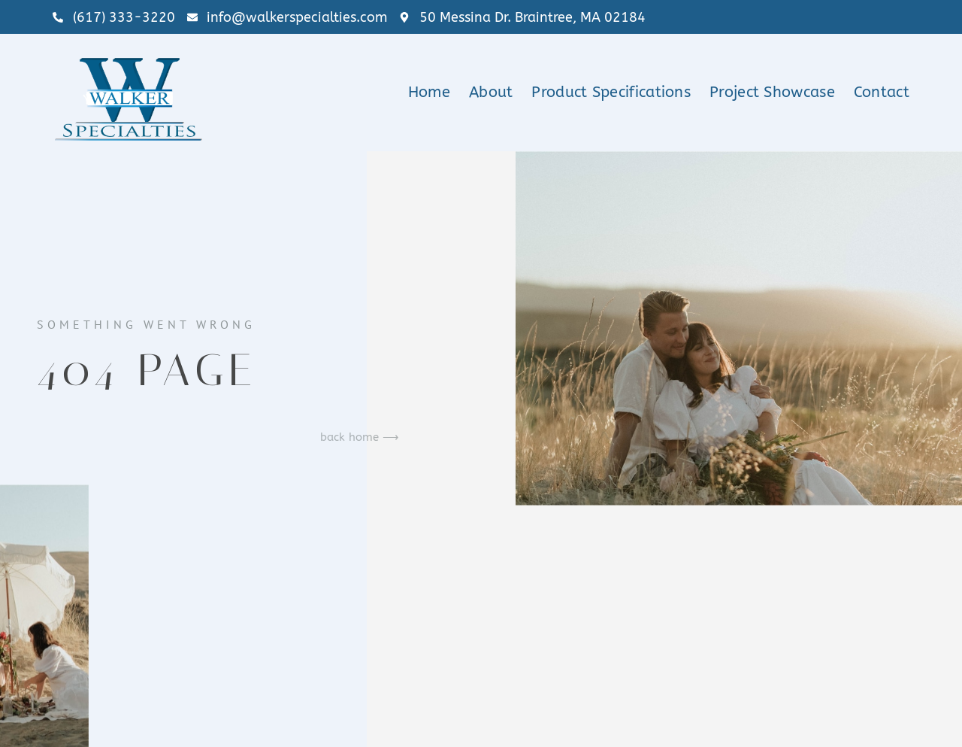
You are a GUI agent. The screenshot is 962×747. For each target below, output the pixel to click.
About (491, 92)
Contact (881, 92)
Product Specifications (611, 92)
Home (429, 92)
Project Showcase (772, 92)
